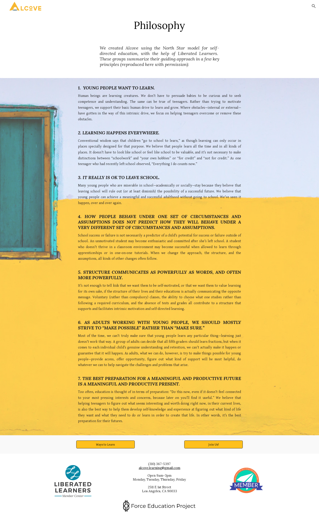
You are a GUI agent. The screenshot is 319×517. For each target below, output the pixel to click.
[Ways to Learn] (105, 444)
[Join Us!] (213, 444)
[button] (313, 6)
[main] (159, 25)
